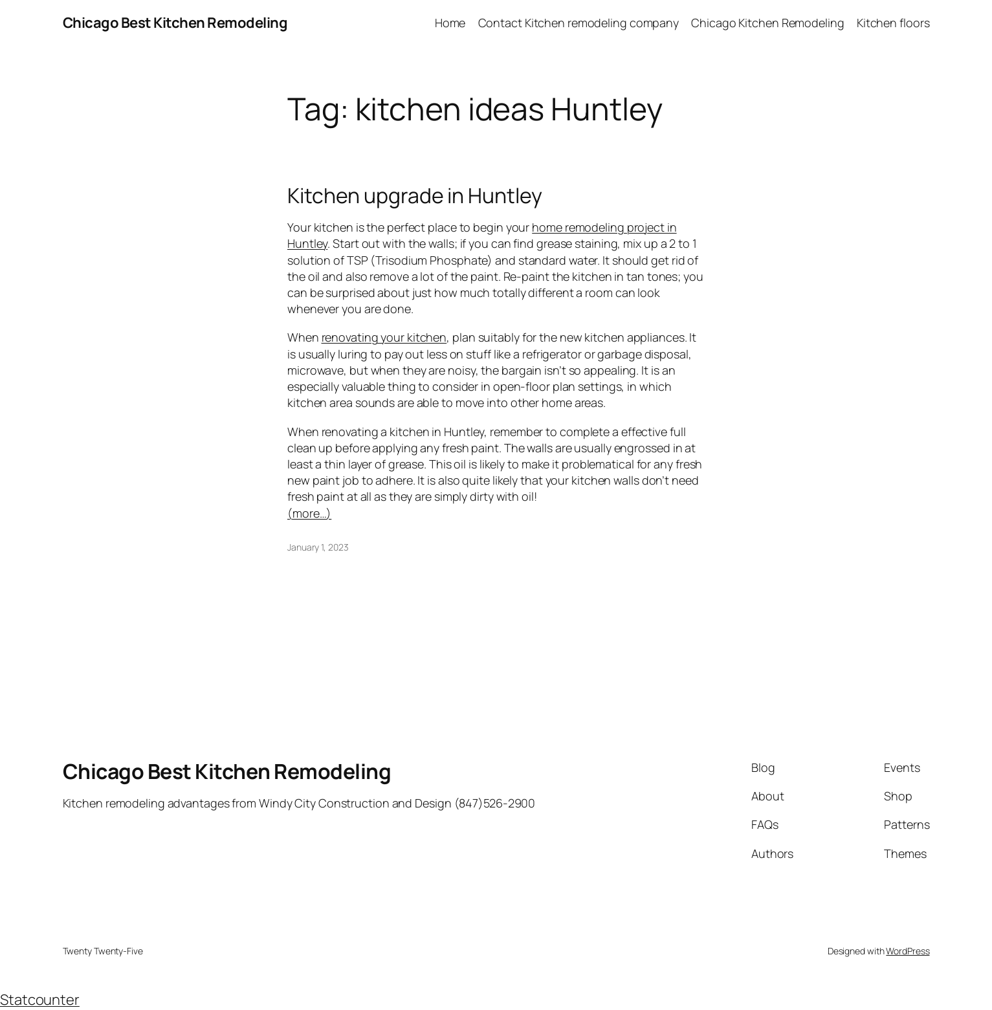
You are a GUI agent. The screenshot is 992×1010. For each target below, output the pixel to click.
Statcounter (40, 999)
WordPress (907, 951)
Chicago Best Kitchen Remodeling (175, 22)
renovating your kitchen (384, 337)
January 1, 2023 (318, 547)
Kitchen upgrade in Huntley (414, 195)
